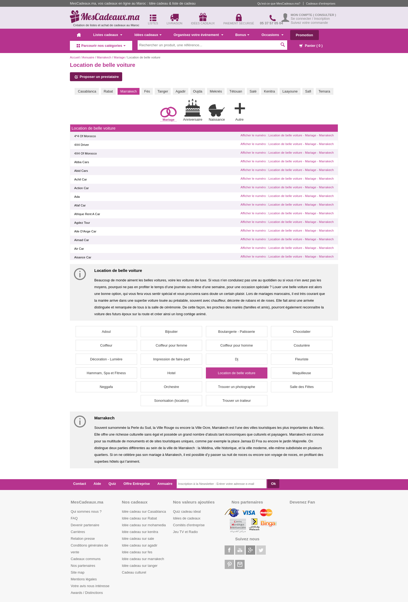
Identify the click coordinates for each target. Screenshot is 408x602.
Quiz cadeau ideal (187, 511)
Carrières (78, 532)
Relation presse (83, 539)
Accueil (75, 57)
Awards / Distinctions (87, 593)
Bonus (242, 35)
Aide (97, 484)
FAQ (74, 518)
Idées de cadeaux (186, 518)
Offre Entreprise (137, 484)
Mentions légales (84, 579)
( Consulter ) (324, 15)
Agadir (181, 91)
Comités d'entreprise (189, 525)
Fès (147, 91)
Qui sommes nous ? (86, 511)
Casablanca (87, 91)
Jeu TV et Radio (185, 532)
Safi (308, 91)
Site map (78, 572)
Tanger (162, 91)
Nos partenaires (83, 566)
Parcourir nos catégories (101, 46)
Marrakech (104, 57)
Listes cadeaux (107, 35)
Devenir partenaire (85, 525)
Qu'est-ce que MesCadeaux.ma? (278, 3)
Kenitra (269, 91)
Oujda (197, 91)
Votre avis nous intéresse (90, 586)
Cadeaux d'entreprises (320, 3)
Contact (79, 484)
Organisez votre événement (198, 35)
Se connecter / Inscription (310, 19)
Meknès (216, 91)
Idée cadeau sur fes (137, 552)
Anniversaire (192, 110)
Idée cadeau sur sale (138, 539)
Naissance (217, 112)
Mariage (119, 57)
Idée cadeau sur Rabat (139, 518)
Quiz (112, 484)
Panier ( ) (311, 46)
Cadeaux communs (86, 559)
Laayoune (289, 91)
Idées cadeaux (147, 35)
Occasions (272, 35)
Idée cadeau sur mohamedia (144, 525)
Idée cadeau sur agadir (139, 545)
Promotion (304, 35)
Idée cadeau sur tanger (140, 566)
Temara (324, 91)
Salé (253, 91)
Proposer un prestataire (97, 77)
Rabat (108, 91)
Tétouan (235, 91)
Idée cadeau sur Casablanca (144, 511)
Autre (239, 110)
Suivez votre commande (309, 23)
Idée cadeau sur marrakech (143, 559)
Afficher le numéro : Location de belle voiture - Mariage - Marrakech (287, 135)
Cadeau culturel (134, 572)
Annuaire (88, 57)
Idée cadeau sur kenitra (140, 532)
